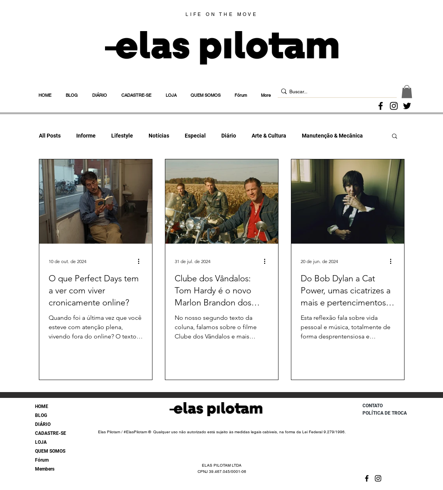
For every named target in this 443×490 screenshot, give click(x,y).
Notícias (159, 136)
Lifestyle (122, 136)
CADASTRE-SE (50, 433)
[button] (406, 91)
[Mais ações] (141, 261)
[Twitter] (407, 106)
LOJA (41, 442)
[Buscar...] (334, 91)
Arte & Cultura (269, 136)
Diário (228, 136)
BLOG (41, 415)
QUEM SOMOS (50, 451)
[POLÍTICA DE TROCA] (387, 413)
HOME (41, 406)
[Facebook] (380, 106)
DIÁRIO (43, 424)
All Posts (50, 136)
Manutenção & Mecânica (332, 136)
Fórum (42, 460)
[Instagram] (394, 106)
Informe (86, 136)
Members (44, 469)
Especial (195, 136)
